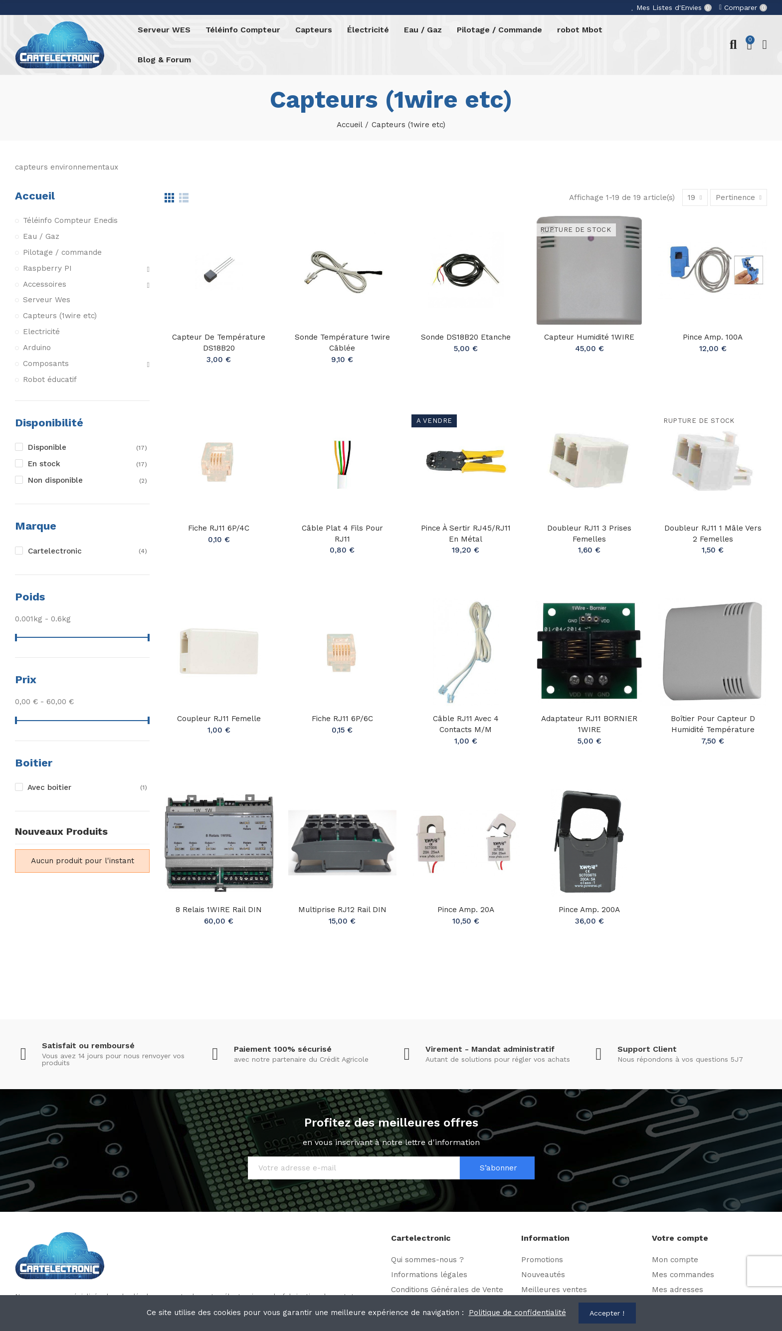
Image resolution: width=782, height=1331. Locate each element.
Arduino (37, 347)
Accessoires (44, 284)
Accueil (35, 196)
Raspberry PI (47, 268)
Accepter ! (606, 1313)
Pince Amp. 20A (465, 909)
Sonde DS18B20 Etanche (466, 337)
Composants (46, 363)
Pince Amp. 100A (713, 337)
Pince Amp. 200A (589, 909)
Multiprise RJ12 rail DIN (342, 909)
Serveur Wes (46, 299)
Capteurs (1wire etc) (60, 315)
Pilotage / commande (62, 252)
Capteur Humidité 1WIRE (589, 337)
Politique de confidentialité (517, 1312)
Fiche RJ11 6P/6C (342, 718)
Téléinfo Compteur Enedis (70, 220)
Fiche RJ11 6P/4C (218, 528)
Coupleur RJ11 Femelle (219, 718)
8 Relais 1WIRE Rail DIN (219, 909)
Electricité (41, 331)
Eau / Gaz (41, 236)
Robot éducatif (50, 379)
